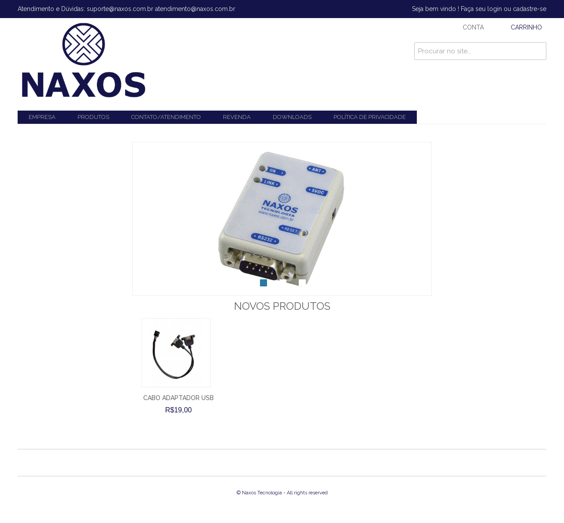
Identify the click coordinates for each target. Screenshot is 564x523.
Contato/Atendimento (166, 117)
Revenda (237, 117)
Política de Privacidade (370, 117)
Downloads (292, 117)
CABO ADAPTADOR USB (178, 397)
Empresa (42, 117)
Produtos (93, 117)
